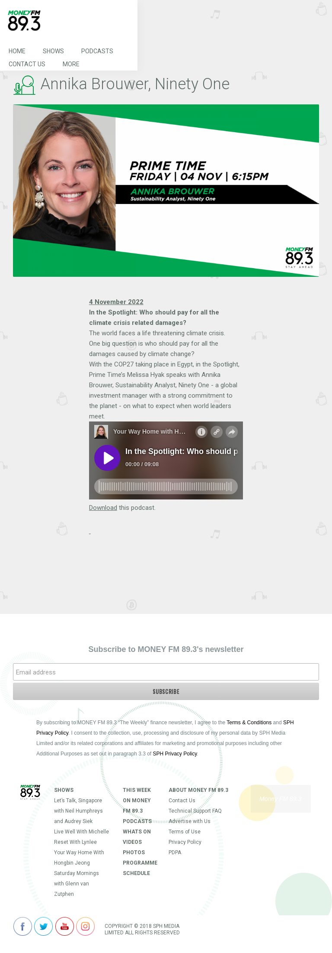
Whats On (137, 832)
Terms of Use (185, 832)
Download (103, 508)
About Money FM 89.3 (198, 790)
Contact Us (27, 64)
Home (17, 51)
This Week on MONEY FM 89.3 (137, 800)
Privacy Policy (185, 842)
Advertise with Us (190, 821)
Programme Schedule (139, 868)
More (71, 64)
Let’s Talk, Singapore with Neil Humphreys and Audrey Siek (78, 810)
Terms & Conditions (249, 723)
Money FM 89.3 (280, 798)
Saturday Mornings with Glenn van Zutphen (76, 883)
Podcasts (97, 51)
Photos (134, 852)
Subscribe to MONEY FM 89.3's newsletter (165, 649)
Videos (132, 842)
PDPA (175, 852)
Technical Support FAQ (195, 811)
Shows (53, 51)
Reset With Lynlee (75, 842)
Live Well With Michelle (81, 832)
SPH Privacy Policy (175, 754)
